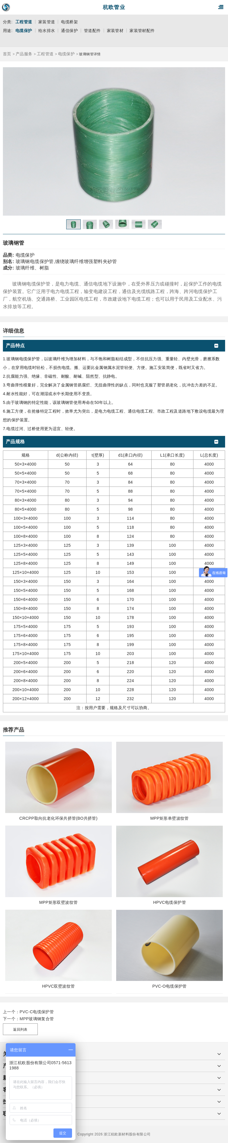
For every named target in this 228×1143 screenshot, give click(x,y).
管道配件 (92, 31)
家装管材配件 (142, 31)
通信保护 (69, 31)
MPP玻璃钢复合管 (37, 1018)
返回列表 (20, 1029)
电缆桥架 (69, 22)
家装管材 (115, 31)
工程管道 (23, 22)
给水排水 (46, 31)
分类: (7, 21)
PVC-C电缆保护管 (37, 1011)
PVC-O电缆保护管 (169, 986)
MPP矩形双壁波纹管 (58, 902)
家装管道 (46, 22)
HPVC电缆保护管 (169, 902)
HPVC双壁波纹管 (58, 986)
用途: (7, 30)
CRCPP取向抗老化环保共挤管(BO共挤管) (58, 818)
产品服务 (24, 54)
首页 (7, 54)
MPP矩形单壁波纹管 (169, 818)
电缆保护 (23, 31)
